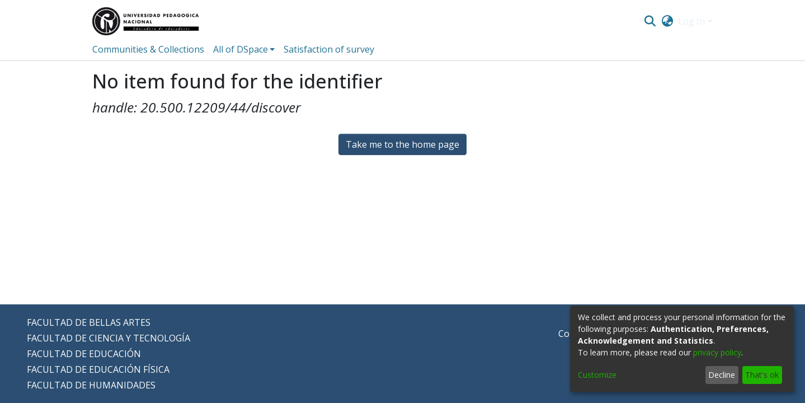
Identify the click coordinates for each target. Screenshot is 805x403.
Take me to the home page (402, 144)
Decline (721, 374)
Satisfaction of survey (329, 49)
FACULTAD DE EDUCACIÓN (84, 354)
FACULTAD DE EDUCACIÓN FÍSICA (98, 369)
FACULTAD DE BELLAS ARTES (88, 322)
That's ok (762, 374)
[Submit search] (650, 21)
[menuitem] (667, 21)
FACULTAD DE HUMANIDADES (91, 385)
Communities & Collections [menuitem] (148, 49)
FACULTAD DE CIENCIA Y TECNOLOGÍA (108, 338)
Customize (597, 374)
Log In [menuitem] (691, 21)
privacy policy (717, 352)
